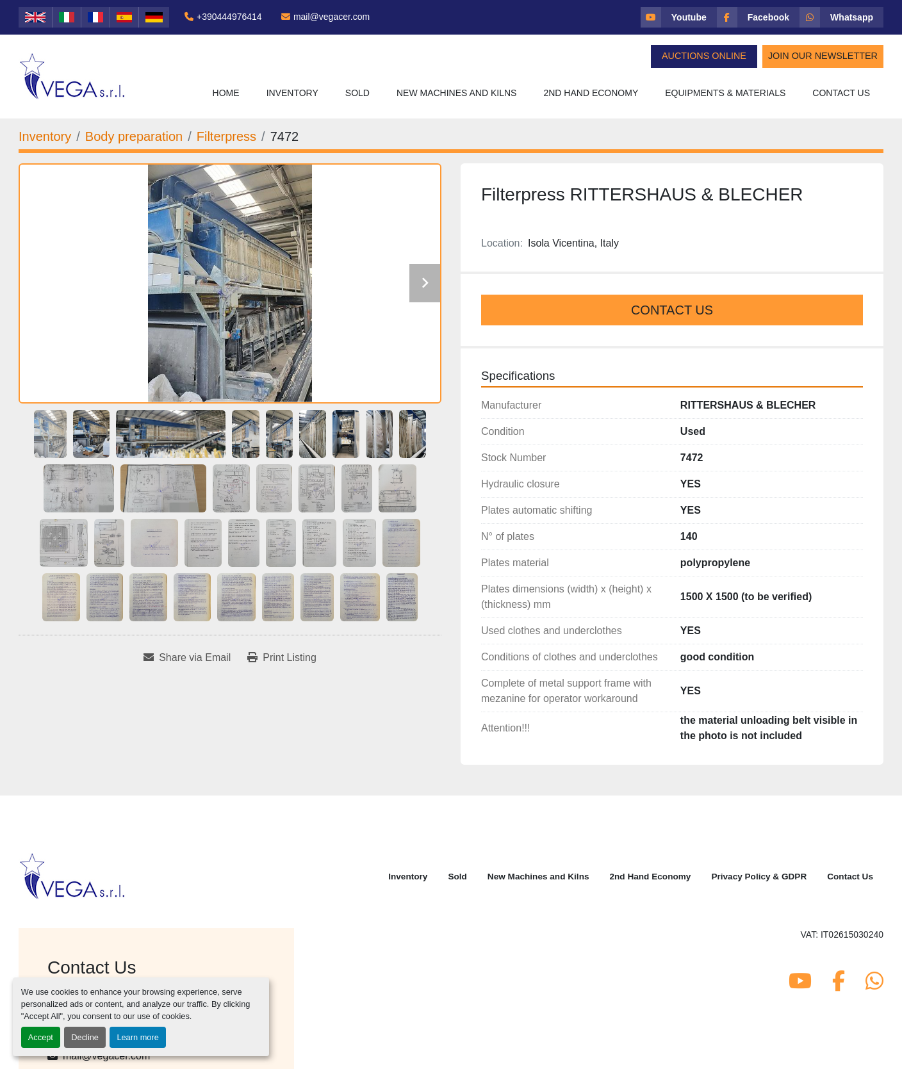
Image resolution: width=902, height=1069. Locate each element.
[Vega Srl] (73, 875)
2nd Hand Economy (590, 93)
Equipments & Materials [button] (725, 93)
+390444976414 (229, 17)
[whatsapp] (841, 17)
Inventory (292, 93)
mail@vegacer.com (331, 17)
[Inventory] (45, 136)
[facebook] (758, 17)
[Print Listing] (282, 658)
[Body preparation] (134, 136)
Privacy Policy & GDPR (759, 876)
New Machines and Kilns (457, 93)
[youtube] (679, 17)
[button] (292, 93)
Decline (85, 1037)
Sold (357, 93)
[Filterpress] (226, 136)
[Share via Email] (187, 658)
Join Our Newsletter (823, 56)
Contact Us (841, 93)
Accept (40, 1037)
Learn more (137, 1037)
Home (226, 93)
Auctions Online (704, 56)
